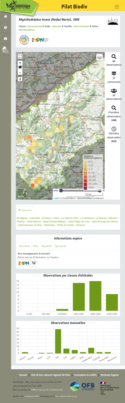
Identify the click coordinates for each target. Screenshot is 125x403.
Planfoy (21, 221)
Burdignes (22, 218)
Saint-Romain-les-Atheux (105, 221)
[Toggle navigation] (117, 6)
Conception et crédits (85, 375)
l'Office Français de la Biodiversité (47, 389)
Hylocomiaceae (81, 26)
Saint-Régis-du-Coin (79, 221)
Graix (56, 218)
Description (24, 246)
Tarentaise (49, 225)
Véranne (80, 225)
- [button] (20, 72)
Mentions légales (110, 375)
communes (25, 210)
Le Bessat (101, 218)
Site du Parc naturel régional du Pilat (50, 375)
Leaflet (56, 198)
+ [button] (20, 63)
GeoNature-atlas (32, 396)
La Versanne (87, 218)
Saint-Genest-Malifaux (54, 221)
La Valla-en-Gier (69, 218)
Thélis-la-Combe (65, 225)
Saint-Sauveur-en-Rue (30, 225)
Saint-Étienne (34, 221)
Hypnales (56, 26)
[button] (20, 67)
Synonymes (60, 246)
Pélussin (112, 218)
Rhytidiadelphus (27, 29)
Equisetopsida (34, 26)
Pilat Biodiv (74, 6)
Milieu (36, 246)
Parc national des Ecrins (66, 396)
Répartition (46, 246)
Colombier (34, 218)
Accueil (23, 375)
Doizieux (46, 218)
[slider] (61, 190)
